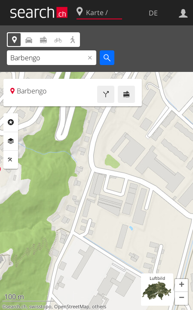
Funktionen (10, 160)
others (99, 307)
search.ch (16, 307)
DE (153, 13)
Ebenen (10, 141)
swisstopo (40, 307)
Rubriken (10, 122)
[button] (181, 285)
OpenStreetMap (71, 307)
